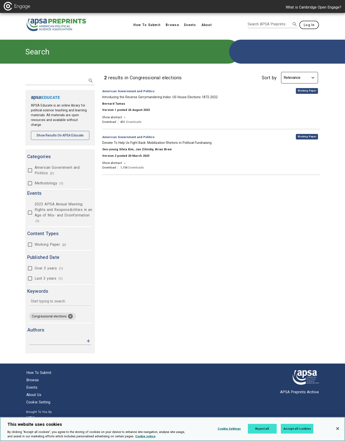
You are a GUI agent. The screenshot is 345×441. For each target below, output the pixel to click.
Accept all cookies (297, 428)
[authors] (57, 341)
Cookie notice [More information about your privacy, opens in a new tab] (145, 436)
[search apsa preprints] (269, 24)
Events (31, 387)
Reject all (262, 428)
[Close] (338, 428)
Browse (32, 380)
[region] (172, 429)
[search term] (55, 80)
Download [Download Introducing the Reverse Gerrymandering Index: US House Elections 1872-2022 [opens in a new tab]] (109, 122)
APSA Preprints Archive (299, 392)
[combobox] (60, 302)
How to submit (38, 372)
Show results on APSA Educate (62, 135)
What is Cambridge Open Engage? (313, 7)
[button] (88, 340)
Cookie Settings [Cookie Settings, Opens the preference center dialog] (229, 428)
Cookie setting (38, 402)
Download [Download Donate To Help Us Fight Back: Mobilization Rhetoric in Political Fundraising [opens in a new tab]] (109, 167)
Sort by (269, 77)
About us (33, 395)
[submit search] (294, 24)
